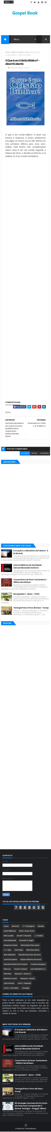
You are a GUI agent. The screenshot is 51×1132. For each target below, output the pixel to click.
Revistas (15, 926)
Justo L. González (11, 988)
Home (7, 53)
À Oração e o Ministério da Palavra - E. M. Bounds (30, 552)
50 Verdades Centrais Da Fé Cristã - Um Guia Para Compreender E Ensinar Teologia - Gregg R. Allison (31, 1106)
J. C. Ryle (7, 950)
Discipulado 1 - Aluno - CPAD (26, 594)
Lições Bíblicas (10, 931)
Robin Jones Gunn (26, 931)
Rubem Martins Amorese (31, 960)
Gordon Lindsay (20, 969)
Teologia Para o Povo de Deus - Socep (31, 608)
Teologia (25, 988)
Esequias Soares (10, 945)
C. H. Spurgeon (28, 926)
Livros (27, 53)
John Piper (18, 950)
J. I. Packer (39, 936)
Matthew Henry (32, 950)
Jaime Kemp (9, 983)
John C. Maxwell (24, 983)
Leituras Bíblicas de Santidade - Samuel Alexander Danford (28, 567)
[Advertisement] (25, 181)
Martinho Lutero (10, 979)
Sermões (7, 974)
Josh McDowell (10, 941)
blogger (25, 454)
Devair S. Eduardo (24, 936)
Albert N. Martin (17, 53)
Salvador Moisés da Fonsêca (15, 964)
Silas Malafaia (9, 955)
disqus (34, 454)
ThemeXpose (30, 1129)
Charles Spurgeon (38, 964)
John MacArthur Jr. (38, 969)
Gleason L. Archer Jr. (23, 974)
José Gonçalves (10, 960)
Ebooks (41, 926)
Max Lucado (8, 936)
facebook (44, 454)
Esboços (7, 969)
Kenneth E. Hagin (26, 941)
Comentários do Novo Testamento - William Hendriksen (30, 581)
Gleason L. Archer (27, 979)
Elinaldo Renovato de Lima (30, 955)
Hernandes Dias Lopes (30, 945)
